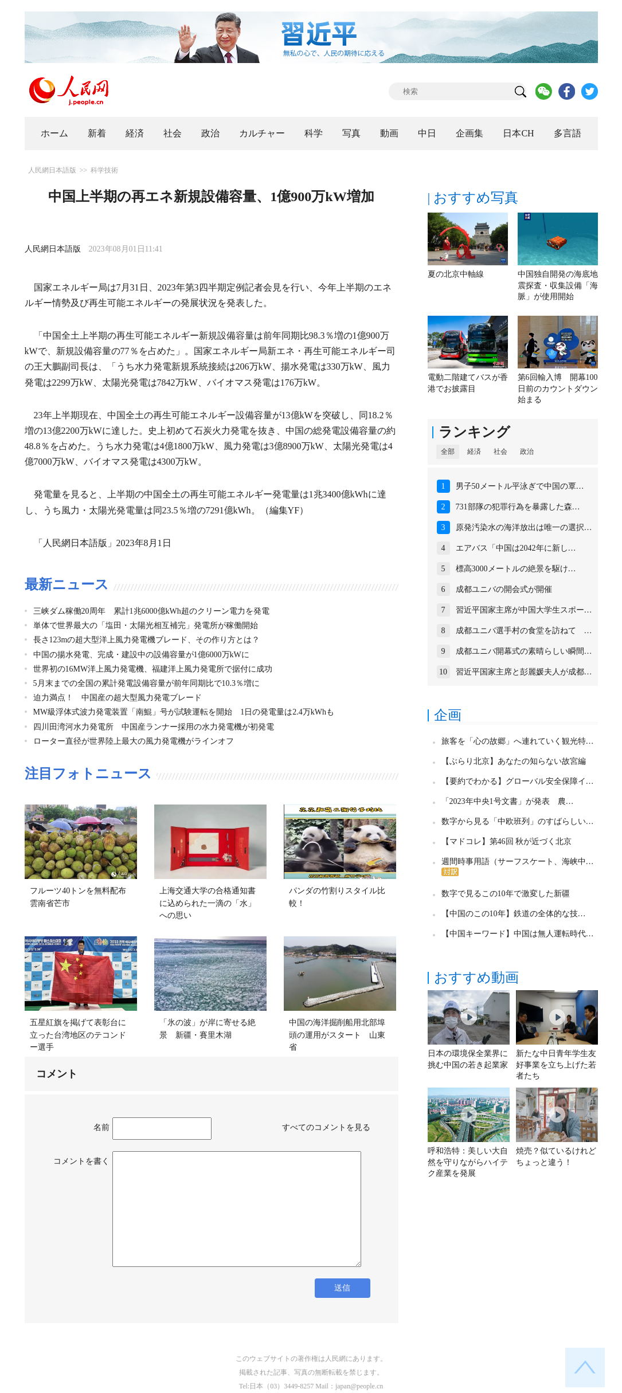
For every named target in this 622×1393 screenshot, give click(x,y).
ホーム (54, 133)
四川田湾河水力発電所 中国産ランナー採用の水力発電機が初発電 (153, 727)
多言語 (567, 133)
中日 (427, 133)
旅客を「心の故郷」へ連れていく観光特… (517, 741)
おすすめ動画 (476, 977)
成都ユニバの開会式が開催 (504, 589)
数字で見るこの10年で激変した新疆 (505, 893)
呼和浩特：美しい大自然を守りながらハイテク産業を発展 (468, 1162)
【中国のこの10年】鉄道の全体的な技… (513, 913)
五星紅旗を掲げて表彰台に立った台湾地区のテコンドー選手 (78, 1034)
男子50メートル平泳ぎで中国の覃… (520, 486)
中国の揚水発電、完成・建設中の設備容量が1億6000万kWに (141, 654)
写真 (351, 133)
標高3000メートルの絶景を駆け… (516, 568)
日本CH (518, 133)
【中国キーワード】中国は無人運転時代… (517, 933)
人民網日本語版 (52, 170)
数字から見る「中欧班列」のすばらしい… (517, 821)
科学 (313, 133)
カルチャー (262, 133)
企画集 (469, 133)
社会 (172, 133)
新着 (97, 133)
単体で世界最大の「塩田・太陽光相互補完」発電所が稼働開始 (145, 625)
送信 (342, 1288)
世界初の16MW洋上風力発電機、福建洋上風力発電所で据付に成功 (153, 669)
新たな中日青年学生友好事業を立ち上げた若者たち (556, 1064)
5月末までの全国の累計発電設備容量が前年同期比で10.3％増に (146, 683)
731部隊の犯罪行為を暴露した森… (518, 507)
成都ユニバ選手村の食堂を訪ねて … (524, 630)
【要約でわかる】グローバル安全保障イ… (517, 781)
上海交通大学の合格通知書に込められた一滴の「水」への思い (207, 903)
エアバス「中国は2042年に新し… (516, 548)
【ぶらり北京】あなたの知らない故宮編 (513, 761)
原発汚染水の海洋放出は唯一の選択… (524, 527)
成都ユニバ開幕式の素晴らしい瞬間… (524, 651)
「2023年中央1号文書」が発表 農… (507, 801)
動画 (389, 133)
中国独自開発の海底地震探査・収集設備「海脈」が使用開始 (558, 285)
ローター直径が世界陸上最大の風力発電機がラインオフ (133, 741)
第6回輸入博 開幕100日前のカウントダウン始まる (558, 388)
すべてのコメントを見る (326, 1127)
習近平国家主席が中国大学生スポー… (524, 610)
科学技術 (104, 170)
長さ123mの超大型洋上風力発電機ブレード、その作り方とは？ (146, 639)
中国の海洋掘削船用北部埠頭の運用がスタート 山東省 (337, 1034)
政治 (210, 133)
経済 (135, 133)
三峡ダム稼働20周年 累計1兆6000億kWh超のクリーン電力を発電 (151, 611)
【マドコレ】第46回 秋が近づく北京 (506, 841)
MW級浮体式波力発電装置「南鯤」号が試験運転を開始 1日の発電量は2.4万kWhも (183, 712)
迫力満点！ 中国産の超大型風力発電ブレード (117, 697)
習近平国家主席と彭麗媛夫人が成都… (524, 672)
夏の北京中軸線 (456, 274)
